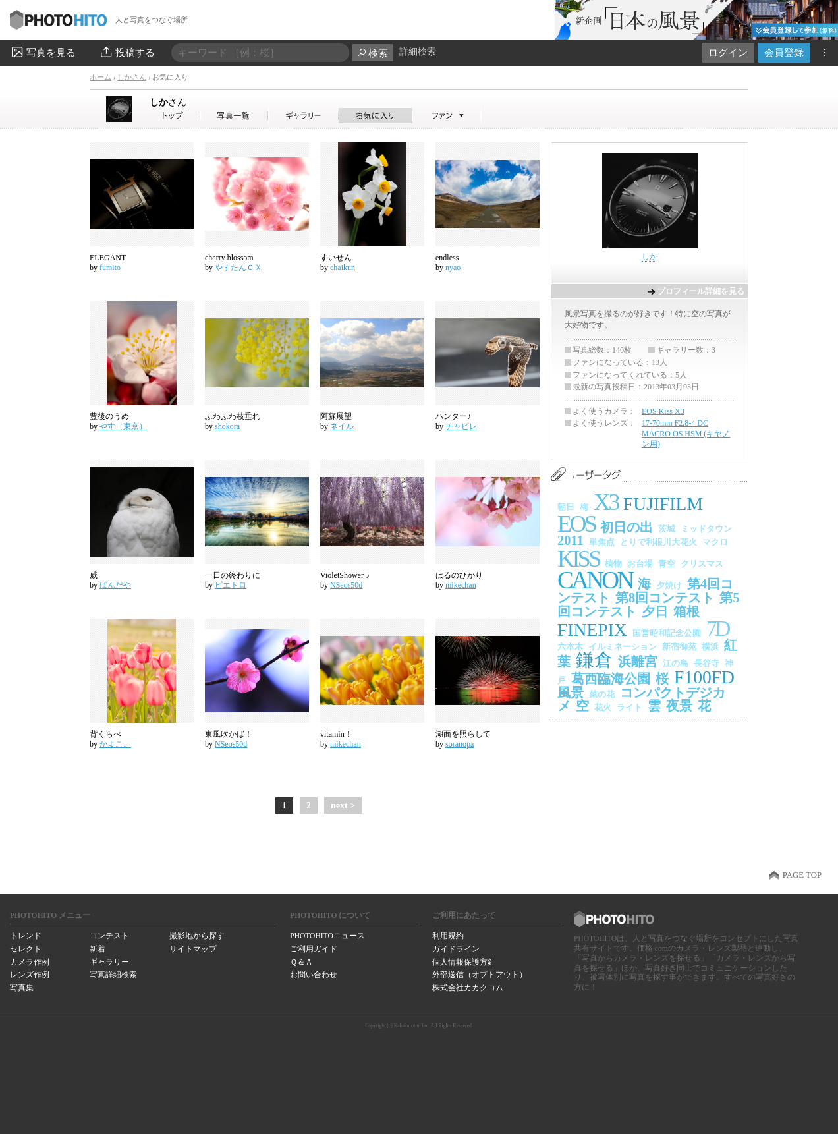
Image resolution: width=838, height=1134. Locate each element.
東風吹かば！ (228, 734)
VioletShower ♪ (345, 575)
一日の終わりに (232, 575)
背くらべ (105, 734)
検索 (372, 53)
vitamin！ (336, 734)
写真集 (22, 988)
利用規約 (448, 936)
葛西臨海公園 (610, 678)
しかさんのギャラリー (304, 115)
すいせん (336, 257)
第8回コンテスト (664, 597)
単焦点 (602, 542)
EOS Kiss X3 (663, 411)
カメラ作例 (29, 962)
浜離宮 (637, 661)
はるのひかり (459, 575)
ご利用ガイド (313, 949)
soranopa (459, 744)
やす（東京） (123, 426)
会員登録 (784, 52)
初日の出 (626, 527)
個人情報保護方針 (463, 962)
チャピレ (461, 426)
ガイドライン (456, 949)
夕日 (655, 611)
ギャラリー (109, 962)
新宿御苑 (679, 647)
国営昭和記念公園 (666, 633)
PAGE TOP (802, 875)
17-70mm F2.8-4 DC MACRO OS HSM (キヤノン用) (686, 433)
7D (717, 628)
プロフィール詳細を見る (700, 291)
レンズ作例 (29, 974)
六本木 (570, 647)
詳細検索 (417, 52)
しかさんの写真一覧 (234, 115)
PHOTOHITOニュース (327, 936)
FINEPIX (592, 629)
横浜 (710, 647)
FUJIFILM (663, 504)
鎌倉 (594, 660)
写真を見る (43, 52)
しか (168, 102)
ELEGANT (108, 257)
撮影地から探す (197, 936)
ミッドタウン (706, 529)
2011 (570, 540)
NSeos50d (346, 585)
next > (343, 805)
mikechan (460, 585)
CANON (594, 580)
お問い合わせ (313, 974)
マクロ (715, 542)
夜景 (679, 705)
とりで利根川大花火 (658, 542)
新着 (97, 949)
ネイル (342, 426)
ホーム (100, 77)
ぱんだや (115, 585)
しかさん (131, 77)
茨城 (666, 529)
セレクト (26, 949)
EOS (576, 524)
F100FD (704, 677)
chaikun (342, 267)
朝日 (565, 507)
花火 (602, 707)
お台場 (640, 564)
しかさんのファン (447, 115)
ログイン (728, 52)
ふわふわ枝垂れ (232, 416)
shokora (227, 426)
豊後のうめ (109, 416)
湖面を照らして (463, 734)
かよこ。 (115, 744)
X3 (606, 502)
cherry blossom (229, 257)
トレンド (26, 936)
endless (447, 257)
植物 (613, 564)
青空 (666, 564)
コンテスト (109, 936)
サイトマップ (193, 949)
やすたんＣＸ (238, 267)
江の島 (675, 663)
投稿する (127, 52)
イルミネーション (622, 647)
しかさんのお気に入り (376, 115)
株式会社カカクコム (467, 988)
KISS (578, 559)
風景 (570, 692)
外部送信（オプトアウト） (479, 974)
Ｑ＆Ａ (301, 962)
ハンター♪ (453, 416)
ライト (629, 707)
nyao (453, 267)
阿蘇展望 (336, 416)
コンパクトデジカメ (641, 699)
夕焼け (669, 585)
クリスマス (702, 564)
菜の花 (602, 694)
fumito (110, 267)
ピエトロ (230, 585)
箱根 (686, 611)
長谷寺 (706, 663)
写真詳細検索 (113, 974)
